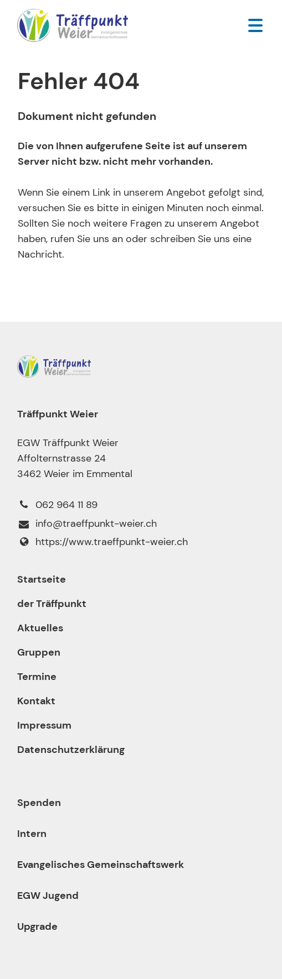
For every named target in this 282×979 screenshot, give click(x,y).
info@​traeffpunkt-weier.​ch (87, 524)
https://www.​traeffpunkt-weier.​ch (102, 541)
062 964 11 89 (57, 504)
